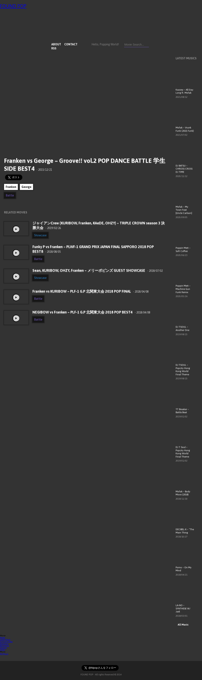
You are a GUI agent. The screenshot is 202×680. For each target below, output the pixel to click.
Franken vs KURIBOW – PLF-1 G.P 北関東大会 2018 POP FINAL (90, 291)
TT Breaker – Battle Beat (182, 411)
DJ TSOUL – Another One (182, 328)
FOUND (13, 6)
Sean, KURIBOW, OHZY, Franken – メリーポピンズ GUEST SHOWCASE (97, 270)
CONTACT (70, 44)
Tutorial (3, 648)
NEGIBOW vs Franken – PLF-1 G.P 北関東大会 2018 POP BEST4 (91, 312)
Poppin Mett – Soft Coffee (183, 249)
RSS (53, 48)
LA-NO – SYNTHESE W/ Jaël (183, 608)
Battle (10, 195)
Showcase (40, 235)
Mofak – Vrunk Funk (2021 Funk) (185, 129)
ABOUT (56, 44)
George (26, 187)
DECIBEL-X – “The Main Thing (185, 531)
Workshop (4, 646)
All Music (182, 624)
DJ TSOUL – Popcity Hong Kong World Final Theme (183, 369)
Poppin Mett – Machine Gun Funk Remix (183, 288)
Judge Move (5, 639)
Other (2, 650)
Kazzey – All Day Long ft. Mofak (184, 91)
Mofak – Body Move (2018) (183, 493)
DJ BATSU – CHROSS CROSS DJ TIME (184, 168)
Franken (11, 187)
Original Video (6, 642)
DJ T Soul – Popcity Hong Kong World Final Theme (183, 452)
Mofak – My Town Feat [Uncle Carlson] (184, 209)
